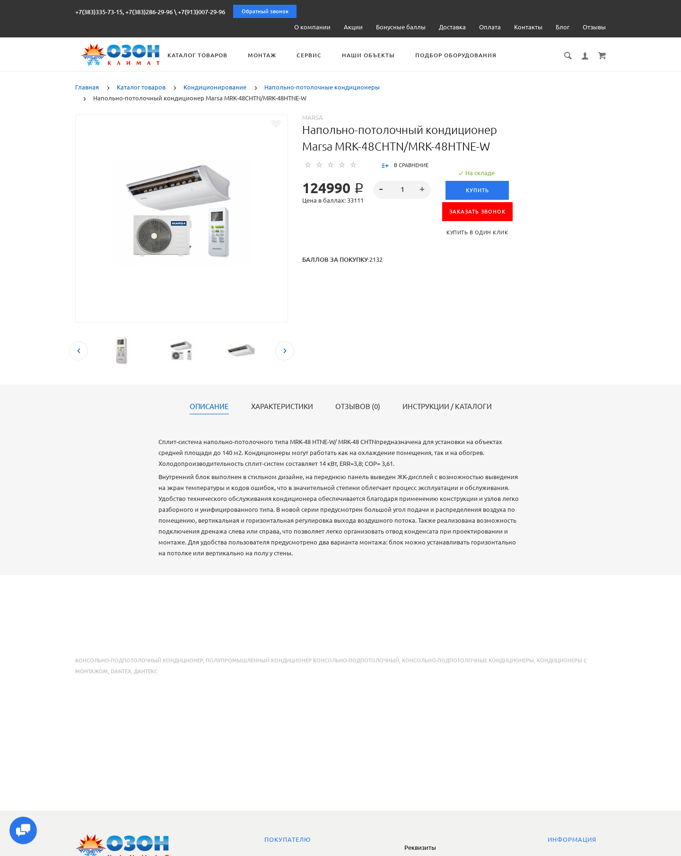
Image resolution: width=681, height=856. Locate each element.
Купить (477, 190)
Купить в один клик (477, 232)
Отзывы (594, 27)
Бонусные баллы (401, 27)
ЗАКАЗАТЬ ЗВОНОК (477, 211)
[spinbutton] (402, 189)
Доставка (452, 27)
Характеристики (282, 406)
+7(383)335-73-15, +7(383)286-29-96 (124, 12)
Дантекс (145, 671)
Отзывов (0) (357, 406)
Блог (562, 27)
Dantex (121, 671)
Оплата (490, 27)
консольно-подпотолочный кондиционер (139, 660)
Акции (353, 27)
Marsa (312, 117)
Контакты (528, 27)
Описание (209, 406)
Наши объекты (399, 55)
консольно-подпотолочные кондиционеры (468, 660)
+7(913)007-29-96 (201, 12)
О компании (312, 27)
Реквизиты (420, 847)
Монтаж (293, 55)
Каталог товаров (228, 55)
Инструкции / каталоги (447, 406)
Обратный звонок (265, 11)
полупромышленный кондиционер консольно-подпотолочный (302, 660)
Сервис (339, 55)
